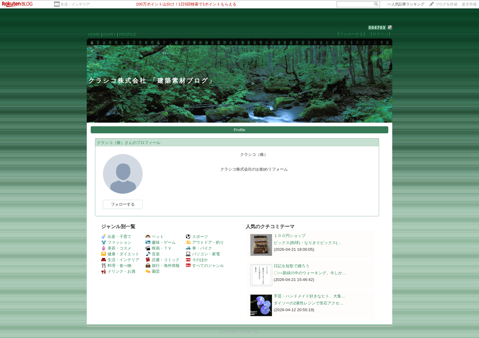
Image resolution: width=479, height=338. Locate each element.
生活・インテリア (75, 4)
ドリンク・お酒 (118, 271)
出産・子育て (116, 236)
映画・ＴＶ (158, 248)
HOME (94, 34)
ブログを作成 (446, 4)
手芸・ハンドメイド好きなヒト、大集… (309, 296)
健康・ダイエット (120, 254)
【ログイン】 (380, 34)
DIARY (110, 34)
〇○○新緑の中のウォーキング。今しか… (310, 273)
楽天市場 (469, 4)
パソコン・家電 (203, 254)
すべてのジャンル (205, 265)
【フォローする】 (351, 34)
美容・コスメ (116, 248)
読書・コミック (162, 259)
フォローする (123, 204)
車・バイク (199, 248)
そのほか (197, 259)
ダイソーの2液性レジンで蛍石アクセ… (309, 303)
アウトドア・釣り (205, 242)
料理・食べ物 (116, 265)
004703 (377, 27)
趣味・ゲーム (160, 242)
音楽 (152, 254)
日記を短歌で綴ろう (291, 266)
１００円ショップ (289, 235)
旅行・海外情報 (162, 265)
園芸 (152, 271)
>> (405, 4)
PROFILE (128, 34)
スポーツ (197, 236)
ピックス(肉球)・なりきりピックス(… (308, 242)
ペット (154, 236)
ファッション (116, 242)
